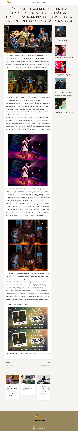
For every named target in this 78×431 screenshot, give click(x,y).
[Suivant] (49, 388)
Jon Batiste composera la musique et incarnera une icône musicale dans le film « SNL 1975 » (12, 390)
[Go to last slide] (7, 388)
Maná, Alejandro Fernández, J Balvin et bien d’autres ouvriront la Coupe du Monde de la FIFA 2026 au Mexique (63, 40)
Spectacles (33, 2)
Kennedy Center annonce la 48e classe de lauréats (27, 388)
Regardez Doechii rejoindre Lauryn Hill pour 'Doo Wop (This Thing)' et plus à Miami (40, 363)
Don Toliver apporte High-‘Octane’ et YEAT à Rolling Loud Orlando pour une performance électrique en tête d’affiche (64, 112)
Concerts (39, 2)
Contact (45, 2)
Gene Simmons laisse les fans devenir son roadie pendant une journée (15, 363)
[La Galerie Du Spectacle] (9, 2)
